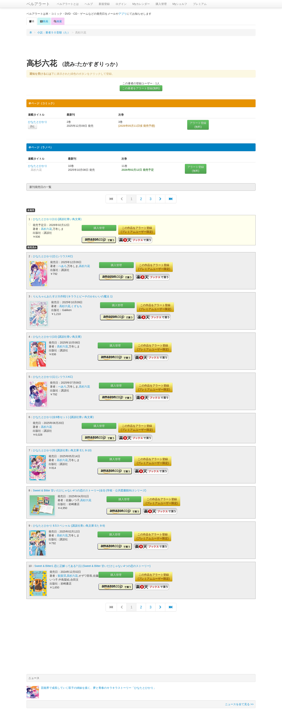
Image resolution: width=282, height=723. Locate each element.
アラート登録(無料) (198, 124)
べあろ (62, 266)
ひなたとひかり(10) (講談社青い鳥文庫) (57, 336)
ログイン (121, 3)
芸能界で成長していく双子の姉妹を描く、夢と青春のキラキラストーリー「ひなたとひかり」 (98, 687)
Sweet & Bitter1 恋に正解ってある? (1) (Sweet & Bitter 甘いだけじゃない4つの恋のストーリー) (92, 565)
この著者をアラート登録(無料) (141, 88)
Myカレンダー (141, 3)
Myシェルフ (180, 3)
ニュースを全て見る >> (239, 703)
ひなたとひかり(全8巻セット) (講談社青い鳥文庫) (63, 416)
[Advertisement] (141, 49)
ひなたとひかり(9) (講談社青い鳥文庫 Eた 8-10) (62, 449)
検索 (58, 21)
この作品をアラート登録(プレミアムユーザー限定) (137, 229)
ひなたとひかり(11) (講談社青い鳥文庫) (57, 219)
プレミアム (200, 3)
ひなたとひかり (37, 121)
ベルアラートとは (68, 3)
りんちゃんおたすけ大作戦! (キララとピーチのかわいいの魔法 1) (73, 296)
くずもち (76, 306)
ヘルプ (89, 3)
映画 (44, 21)
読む (32, 126)
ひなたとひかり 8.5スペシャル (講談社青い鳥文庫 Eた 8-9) (69, 525)
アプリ (122, 13)
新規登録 (104, 3)
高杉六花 (46, 228)
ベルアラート (38, 4)
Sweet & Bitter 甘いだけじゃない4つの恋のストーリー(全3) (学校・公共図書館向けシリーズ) (89, 490)
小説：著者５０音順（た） (53, 32)
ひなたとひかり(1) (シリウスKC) (53, 376)
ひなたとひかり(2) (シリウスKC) (53, 256)
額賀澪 (62, 574)
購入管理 (161, 3)
